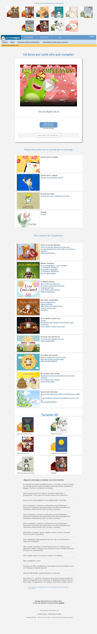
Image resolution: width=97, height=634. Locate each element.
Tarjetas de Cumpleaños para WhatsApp (49, 3)
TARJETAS (44, 37)
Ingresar (92, 36)
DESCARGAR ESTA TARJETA (48, 125)
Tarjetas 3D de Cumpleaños (29, 42)
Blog (12, 42)
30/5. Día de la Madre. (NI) (10, 45)
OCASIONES (28, 37)
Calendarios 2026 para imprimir (55, 42)
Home (4, 42)
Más (60, 37)
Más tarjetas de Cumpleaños (48, 135)
